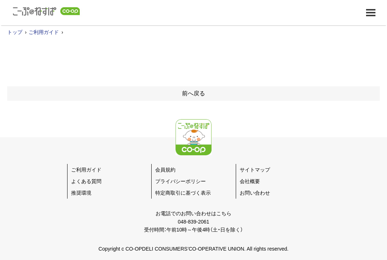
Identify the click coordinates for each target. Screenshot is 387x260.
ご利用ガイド (44, 32)
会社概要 (250, 181)
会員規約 (165, 170)
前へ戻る (193, 93)
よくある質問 (86, 181)
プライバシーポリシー (180, 181)
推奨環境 (81, 193)
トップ (14, 32)
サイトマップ (255, 170)
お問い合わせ (255, 193)
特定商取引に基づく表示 (183, 193)
